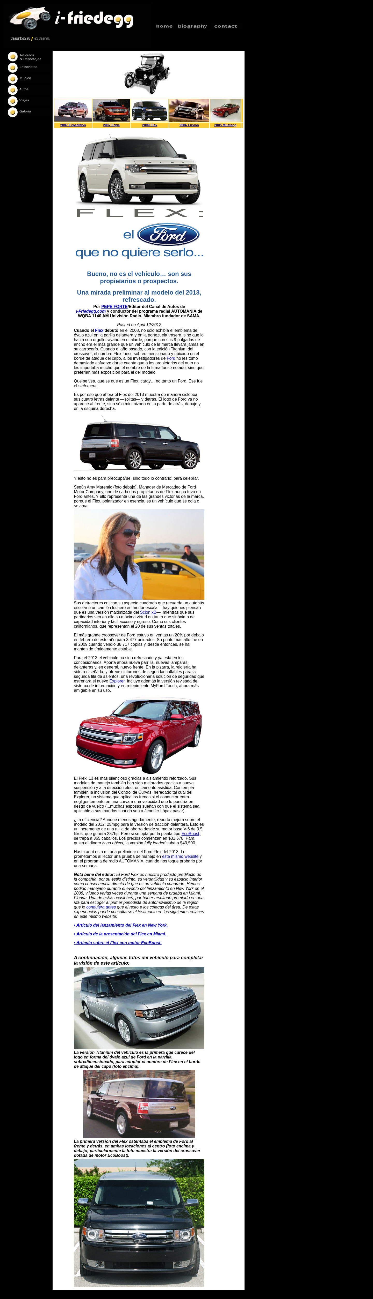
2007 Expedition (73, 125)
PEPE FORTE (114, 306)
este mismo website (180, 856)
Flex (99, 330)
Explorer (117, 681)
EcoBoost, (191, 833)
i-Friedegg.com (91, 311)
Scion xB (148, 612)
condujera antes (101, 907)
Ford (171, 358)
